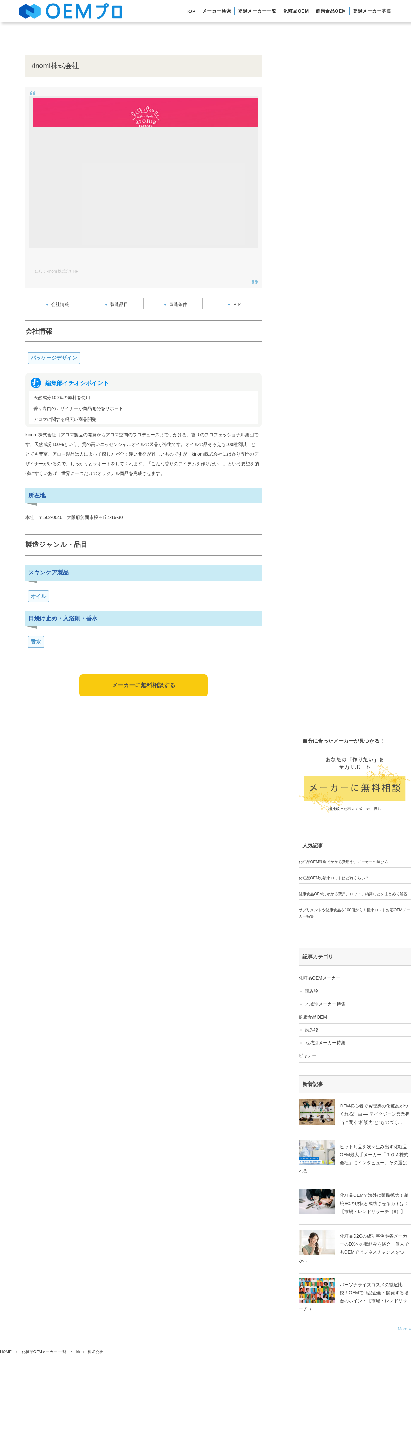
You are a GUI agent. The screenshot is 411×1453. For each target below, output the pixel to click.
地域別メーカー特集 (325, 1004)
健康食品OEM (313, 1017)
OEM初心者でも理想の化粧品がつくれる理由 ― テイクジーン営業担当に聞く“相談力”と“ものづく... (375, 1114)
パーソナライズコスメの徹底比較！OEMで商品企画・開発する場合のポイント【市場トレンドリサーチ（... (353, 1297)
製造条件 (178, 304)
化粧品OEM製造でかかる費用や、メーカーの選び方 (343, 862)
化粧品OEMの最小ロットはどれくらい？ (334, 878)
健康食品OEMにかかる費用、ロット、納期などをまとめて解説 (353, 894)
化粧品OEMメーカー (319, 978)
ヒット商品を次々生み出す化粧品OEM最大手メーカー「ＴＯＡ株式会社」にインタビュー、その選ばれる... (353, 1159)
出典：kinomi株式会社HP (56, 271)
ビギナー (308, 1055)
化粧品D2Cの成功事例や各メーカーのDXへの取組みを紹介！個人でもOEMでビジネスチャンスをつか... (354, 1248)
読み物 (312, 990)
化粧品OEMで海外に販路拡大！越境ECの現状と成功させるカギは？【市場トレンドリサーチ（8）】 (374, 1203)
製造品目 (119, 304)
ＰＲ (237, 304)
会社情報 (60, 304)
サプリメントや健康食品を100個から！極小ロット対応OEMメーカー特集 (354, 913)
